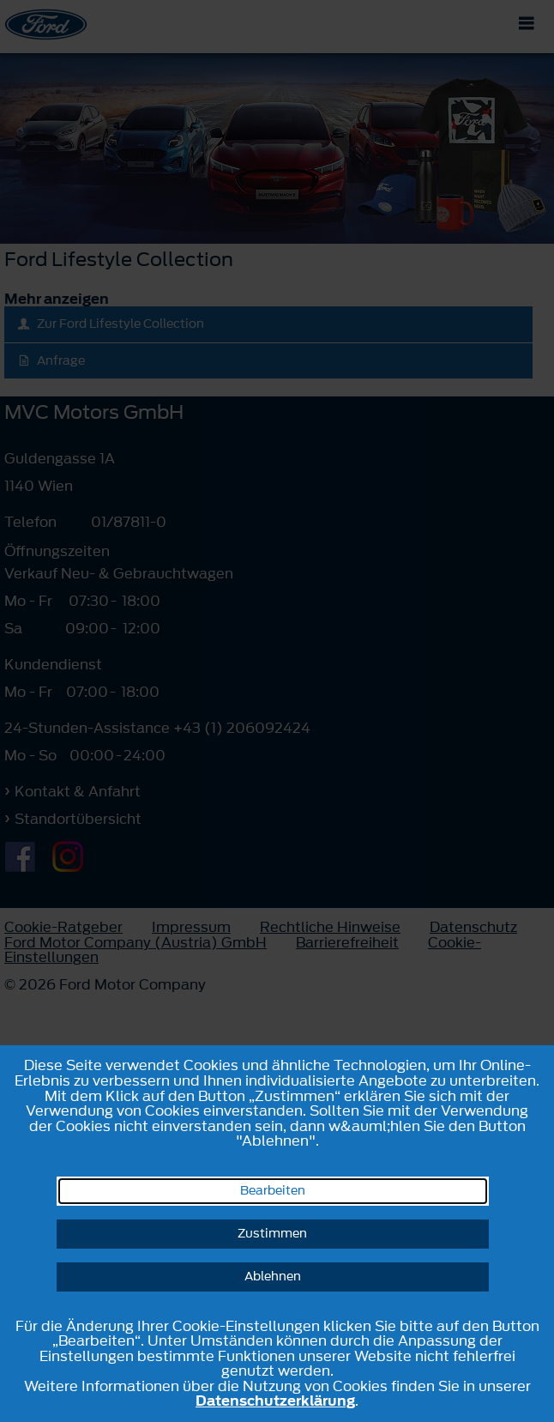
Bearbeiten (272, 1191)
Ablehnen (272, 1277)
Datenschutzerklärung (275, 1400)
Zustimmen (272, 1234)
